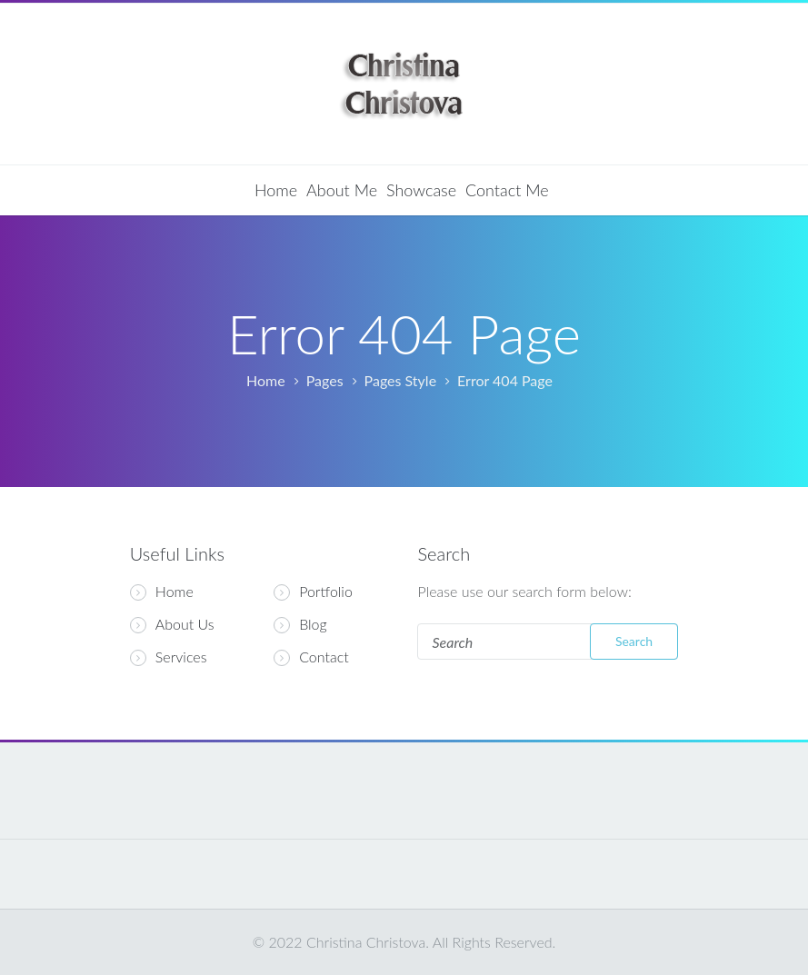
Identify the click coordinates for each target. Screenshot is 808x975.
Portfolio (326, 591)
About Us (172, 624)
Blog (313, 624)
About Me (341, 190)
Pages (325, 380)
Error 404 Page (505, 380)
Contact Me (507, 190)
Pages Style (400, 380)
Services (168, 657)
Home (275, 190)
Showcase (421, 190)
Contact (324, 657)
